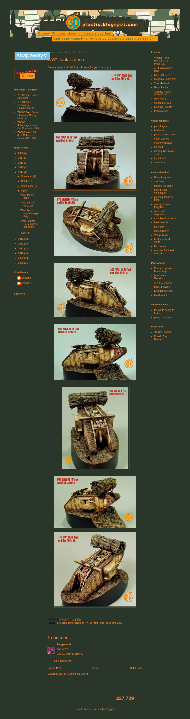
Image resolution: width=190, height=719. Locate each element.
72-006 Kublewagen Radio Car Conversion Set (28, 125)
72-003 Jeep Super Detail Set (27, 96)
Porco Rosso (161, 111)
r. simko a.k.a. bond (164, 218)
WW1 (119, 623)
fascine (77, 623)
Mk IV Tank (87, 623)
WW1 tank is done (27, 196)
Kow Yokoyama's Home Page (163, 270)
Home (95, 668)
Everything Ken (162, 177)
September (27, 186)
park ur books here (164, 134)
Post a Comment (62, 661)
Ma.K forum (160, 295)
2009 (21, 258)
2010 (21, 253)
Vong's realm (161, 235)
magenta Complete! (165, 79)
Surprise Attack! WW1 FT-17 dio (162, 93)
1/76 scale (62, 623)
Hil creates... (161, 246)
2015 (21, 167)
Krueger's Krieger (163, 290)
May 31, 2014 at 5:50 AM (70, 653)
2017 (21, 157)
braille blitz (160, 130)
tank (96, 623)
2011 (21, 248)
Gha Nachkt (160, 98)
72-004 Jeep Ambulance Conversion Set (25, 105)
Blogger (109, 709)
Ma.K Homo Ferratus (160, 277)
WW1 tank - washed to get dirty (29, 213)
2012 (21, 243)
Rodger (61, 644)
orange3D (26, 283)
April (24, 232)
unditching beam (108, 623)
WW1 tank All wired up (27, 204)
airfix (70, 623)
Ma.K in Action (162, 286)
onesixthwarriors (163, 142)
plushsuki (159, 226)
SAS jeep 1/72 (162, 75)
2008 (21, 262)
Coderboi (26, 277)
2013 (21, 239)
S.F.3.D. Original (163, 282)
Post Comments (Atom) (75, 673)
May (23, 190)
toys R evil (159, 158)
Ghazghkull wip (162, 103)
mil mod (158, 147)
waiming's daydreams (160, 212)
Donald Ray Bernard (160, 338)
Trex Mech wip (162, 83)
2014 (21, 172)
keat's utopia (161, 222)
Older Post (136, 668)
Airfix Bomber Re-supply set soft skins (29, 224)
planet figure (161, 126)
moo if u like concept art (160, 191)
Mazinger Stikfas (163, 107)
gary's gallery (161, 230)
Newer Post (54, 668)
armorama (159, 162)
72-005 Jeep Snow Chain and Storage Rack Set (27, 115)
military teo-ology (163, 185)
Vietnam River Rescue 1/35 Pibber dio (162, 60)
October (25, 181)
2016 (21, 162)
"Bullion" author (162, 332)
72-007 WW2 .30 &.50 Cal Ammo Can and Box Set (26, 135)
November (27, 176)
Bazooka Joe (161, 87)
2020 (21, 153)
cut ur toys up (161, 138)
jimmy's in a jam (163, 317)
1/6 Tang (159, 181)
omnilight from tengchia (162, 206)
